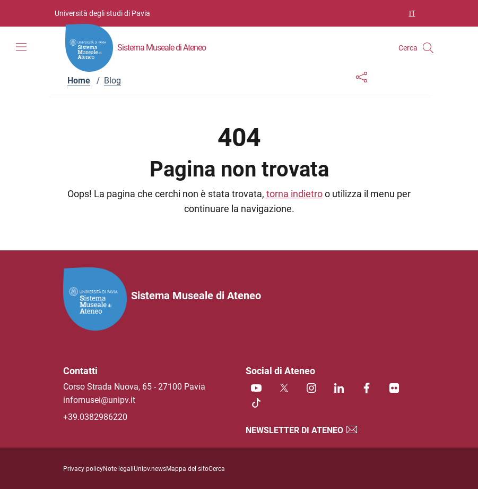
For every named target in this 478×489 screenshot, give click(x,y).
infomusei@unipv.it (99, 400)
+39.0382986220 (95, 417)
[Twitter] (283, 389)
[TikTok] (256, 404)
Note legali (118, 469)
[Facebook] (366, 389)
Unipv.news (150, 469)
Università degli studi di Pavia (102, 13)
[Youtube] (256, 389)
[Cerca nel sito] (428, 47)
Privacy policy (83, 469)
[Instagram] (311, 389)
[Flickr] (394, 389)
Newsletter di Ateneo (302, 430)
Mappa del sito (187, 469)
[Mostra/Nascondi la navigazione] (21, 46)
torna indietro (294, 193)
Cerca (216, 469)
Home (78, 80)
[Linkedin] (339, 389)
